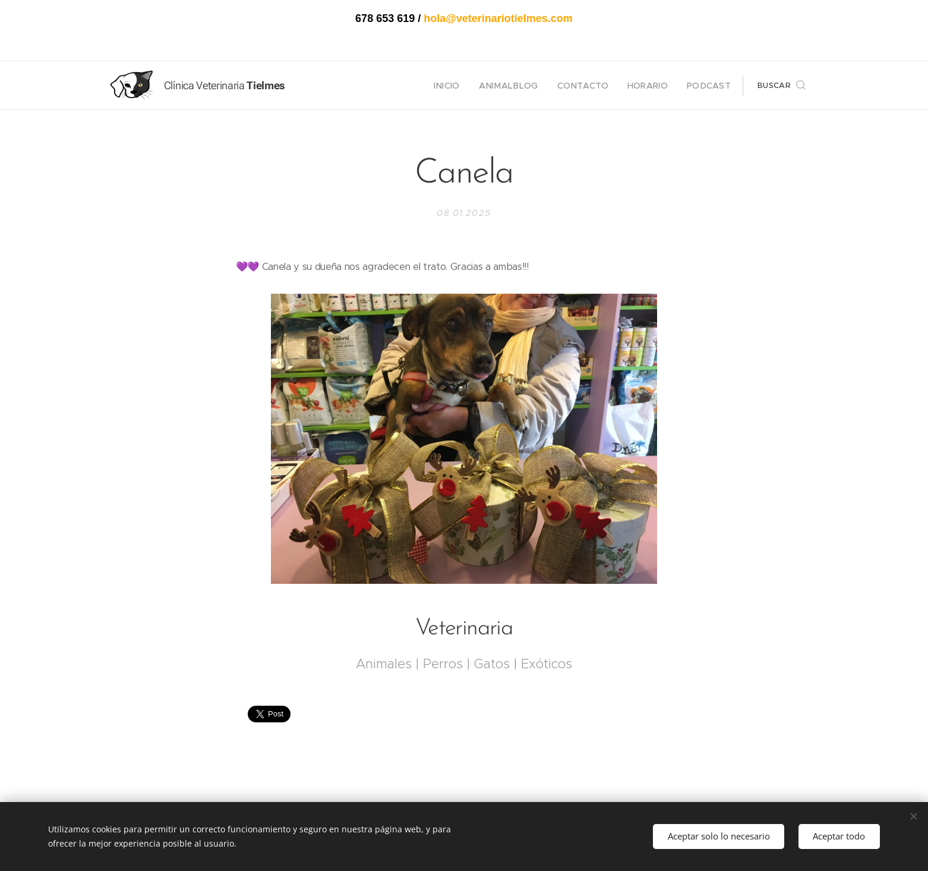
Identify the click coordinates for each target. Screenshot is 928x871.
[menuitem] (468, 85)
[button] (781, 85)
